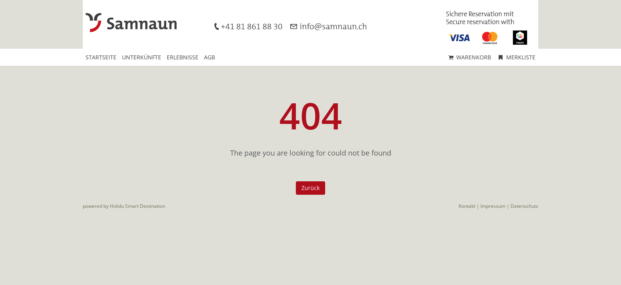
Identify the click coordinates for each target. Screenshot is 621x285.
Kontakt (467, 206)
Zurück (310, 188)
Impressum (492, 206)
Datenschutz (524, 206)
